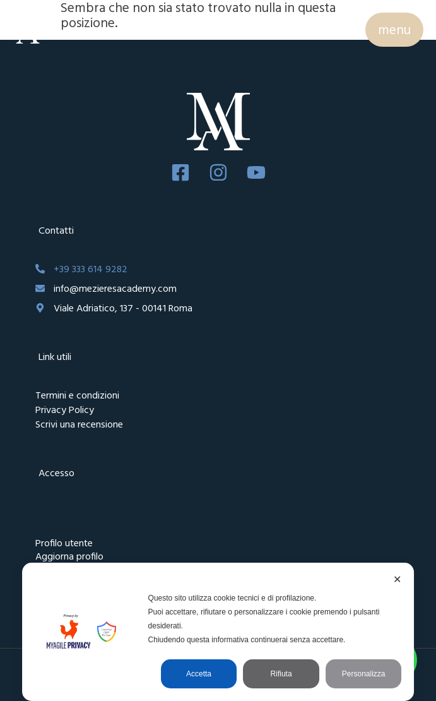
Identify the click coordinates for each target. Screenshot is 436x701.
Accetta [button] (198, 673)
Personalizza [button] (364, 673)
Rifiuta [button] (281, 673)
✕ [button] (397, 579)
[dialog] (218, 632)
